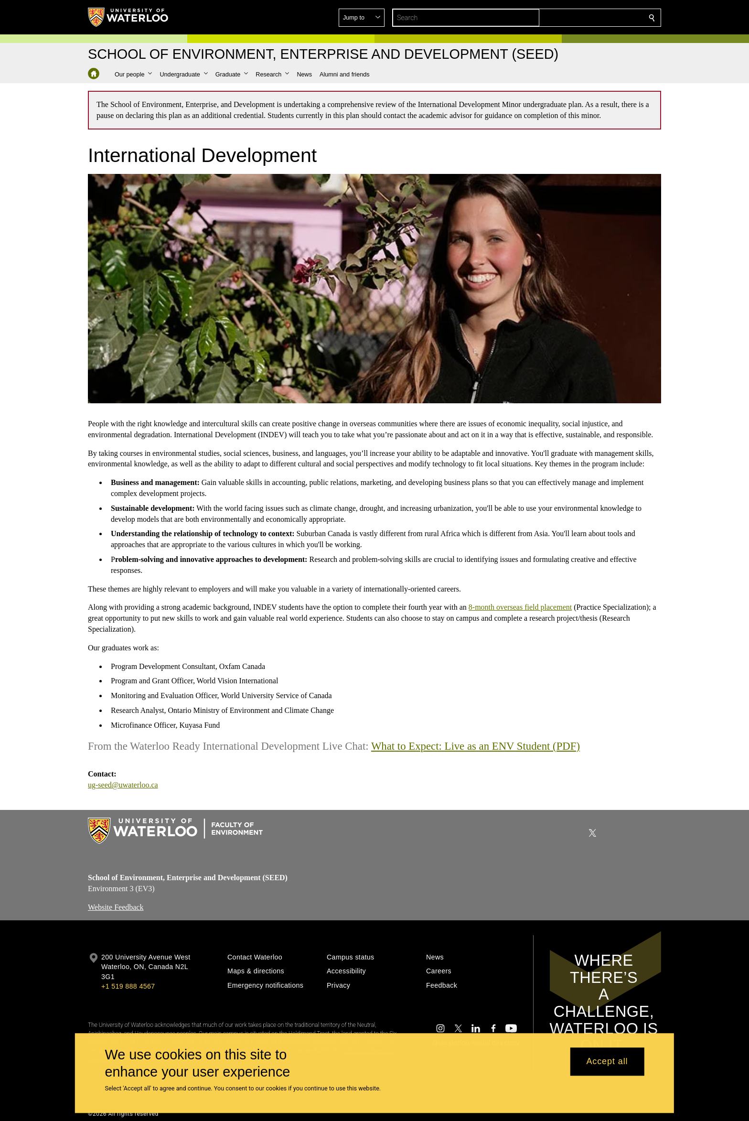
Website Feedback (115, 907)
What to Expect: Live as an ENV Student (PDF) (475, 746)
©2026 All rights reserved (123, 1113)
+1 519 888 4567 (128, 986)
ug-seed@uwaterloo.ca (123, 785)
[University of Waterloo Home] (128, 17)
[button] (582, 17)
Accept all (607, 1062)
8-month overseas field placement (520, 608)
